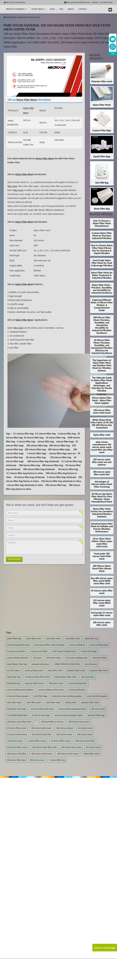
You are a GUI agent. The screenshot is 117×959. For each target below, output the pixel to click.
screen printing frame (77, 683)
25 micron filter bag (33, 437)
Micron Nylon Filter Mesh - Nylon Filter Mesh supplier (102, 400)
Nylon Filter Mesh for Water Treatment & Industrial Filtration (102, 275)
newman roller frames (34, 683)
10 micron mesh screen (17, 734)
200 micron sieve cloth (71, 747)
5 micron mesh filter (39, 651)
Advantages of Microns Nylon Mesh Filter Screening (101, 484)
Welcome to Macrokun (14, 2)
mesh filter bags (40, 696)
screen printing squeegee (18, 696)
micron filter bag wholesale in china (25, 485)
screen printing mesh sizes (42, 709)
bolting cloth (70, 702)
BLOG (52, 9)
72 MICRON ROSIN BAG (17, 715)
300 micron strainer (64, 728)
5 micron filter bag (26, 441)
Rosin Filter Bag (102, 208)
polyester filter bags (96, 715)
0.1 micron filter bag (23, 433)
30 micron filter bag (36, 457)
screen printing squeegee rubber (69, 715)
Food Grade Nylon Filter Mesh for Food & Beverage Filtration (101, 263)
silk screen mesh (98, 709)
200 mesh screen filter (84, 741)
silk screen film (87, 677)
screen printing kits (77, 689)
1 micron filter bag (66, 433)
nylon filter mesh (33, 638)
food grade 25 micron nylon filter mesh (102, 614)
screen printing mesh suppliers (20, 689)
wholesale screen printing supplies (67, 696)
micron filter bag (45, 441)
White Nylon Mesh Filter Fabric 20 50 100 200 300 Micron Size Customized (102, 423)
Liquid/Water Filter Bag (17, 664)
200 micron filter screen (17, 747)
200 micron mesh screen (79, 721)
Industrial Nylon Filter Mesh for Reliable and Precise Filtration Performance (102, 527)
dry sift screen (91, 664)
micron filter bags (65, 441)
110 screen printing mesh (77, 657)
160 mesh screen (53, 657)
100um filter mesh (91, 753)
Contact (95, 2)
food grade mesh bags (16, 709)
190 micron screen (15, 741)
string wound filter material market (49, 645)
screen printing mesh (34, 670)
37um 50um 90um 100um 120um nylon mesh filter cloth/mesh (101, 542)
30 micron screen (93, 747)
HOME (9, 17)
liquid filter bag (91, 638)
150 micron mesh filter (41, 734)
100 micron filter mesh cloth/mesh (102, 411)
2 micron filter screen (37, 741)
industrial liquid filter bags (18, 645)
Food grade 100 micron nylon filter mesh (101, 556)
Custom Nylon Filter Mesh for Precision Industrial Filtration (102, 236)
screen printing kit (77, 645)
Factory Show (107, 2)
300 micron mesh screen (41, 753)
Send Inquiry (14, 559)
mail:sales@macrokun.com (77, 2)
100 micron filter (99, 657)
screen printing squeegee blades (72, 709)
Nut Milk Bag (101, 182)
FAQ (61, 9)
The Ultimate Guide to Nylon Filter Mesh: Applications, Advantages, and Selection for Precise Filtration (101, 384)
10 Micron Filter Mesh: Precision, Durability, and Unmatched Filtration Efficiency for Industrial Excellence (102, 346)
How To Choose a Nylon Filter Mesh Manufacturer (102, 223)
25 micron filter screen (16, 728)
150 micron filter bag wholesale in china (61, 481)
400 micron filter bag (52, 465)
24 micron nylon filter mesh (102, 592)
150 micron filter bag (60, 457)
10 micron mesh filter (16, 651)
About (71, 9)
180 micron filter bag (59, 445)
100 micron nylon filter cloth (19, 721)
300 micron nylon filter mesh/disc (102, 473)
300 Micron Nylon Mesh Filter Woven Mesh (101, 568)
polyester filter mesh (76, 670)
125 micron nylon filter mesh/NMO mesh (102, 603)
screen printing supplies (97, 696)
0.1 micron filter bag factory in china (25, 473)
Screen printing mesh (99, 645)
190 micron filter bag (55, 485)
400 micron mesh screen (67, 753)
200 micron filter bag (35, 449)
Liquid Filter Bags (101, 156)
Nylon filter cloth (101, 434)
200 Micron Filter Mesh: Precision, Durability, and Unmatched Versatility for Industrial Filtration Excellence (102, 325)
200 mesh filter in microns (52, 721)
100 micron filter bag (36, 445)
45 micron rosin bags (41, 715)
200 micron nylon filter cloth (102, 623)
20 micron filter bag (68, 469)
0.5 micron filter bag (45, 433)
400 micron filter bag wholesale (39, 469)
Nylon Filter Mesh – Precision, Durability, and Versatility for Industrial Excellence (101, 289)
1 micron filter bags (36, 453)
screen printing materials (17, 657)
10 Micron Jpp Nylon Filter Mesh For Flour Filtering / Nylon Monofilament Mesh (101, 497)
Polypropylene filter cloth (65, 677)
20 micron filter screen (60, 741)
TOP (113, 53)
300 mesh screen (56, 683)
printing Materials (16, 9)
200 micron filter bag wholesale (43, 461)
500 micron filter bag (29, 465)
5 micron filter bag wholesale (61, 477)
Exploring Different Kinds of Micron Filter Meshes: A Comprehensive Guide (102, 305)
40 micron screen (85, 728)
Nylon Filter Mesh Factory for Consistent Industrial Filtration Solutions (102, 512)
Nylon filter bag (13, 677)
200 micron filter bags (59, 449)
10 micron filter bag (55, 437)
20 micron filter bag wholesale (29, 477)
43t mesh (37, 657)
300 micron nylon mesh (41, 728)
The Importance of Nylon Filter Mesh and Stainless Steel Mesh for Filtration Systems (101, 365)
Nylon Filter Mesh (31, 17)
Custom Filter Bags (101, 130)
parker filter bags (14, 638)
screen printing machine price (51, 689)
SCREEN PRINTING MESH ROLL (67, 664)
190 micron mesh (84, 734)
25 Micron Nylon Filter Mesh (37, 677)
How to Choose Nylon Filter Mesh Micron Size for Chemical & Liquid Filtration (102, 249)
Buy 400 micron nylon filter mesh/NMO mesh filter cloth (102, 581)
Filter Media (38, 9)
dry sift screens (13, 670)
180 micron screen (64, 734)
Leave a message (104, 948)
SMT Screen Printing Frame (64, 651)
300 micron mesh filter (16, 753)
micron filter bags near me (62, 453)
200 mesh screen (37, 760)
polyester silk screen (40, 664)
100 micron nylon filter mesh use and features (102, 462)
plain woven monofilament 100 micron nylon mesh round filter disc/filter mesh (102, 447)
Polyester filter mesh (101, 81)
